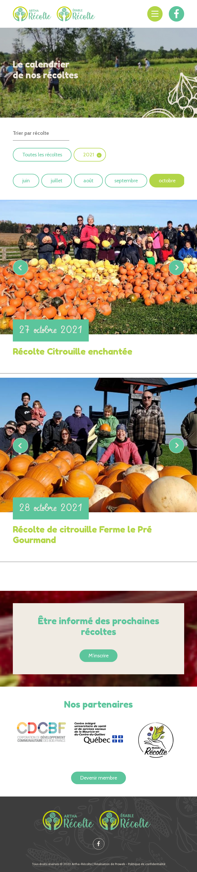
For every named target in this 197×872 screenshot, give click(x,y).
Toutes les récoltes (42, 154)
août (88, 180)
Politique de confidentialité (146, 864)
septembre (126, 180)
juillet (56, 180)
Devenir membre (98, 778)
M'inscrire (98, 655)
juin (26, 180)
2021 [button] (89, 154)
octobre (167, 180)
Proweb (120, 864)
